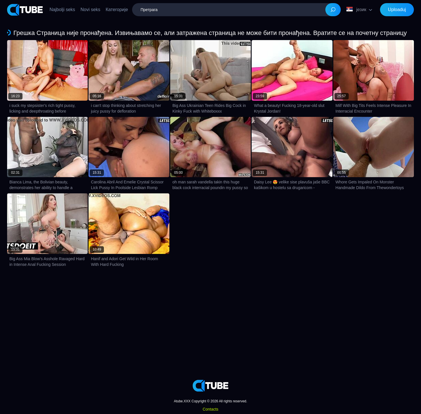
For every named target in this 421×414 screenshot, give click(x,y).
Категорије (117, 9)
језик (356, 9)
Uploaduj (397, 9)
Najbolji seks (62, 9)
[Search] (333, 9)
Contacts (210, 409)
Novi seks (90, 9)
